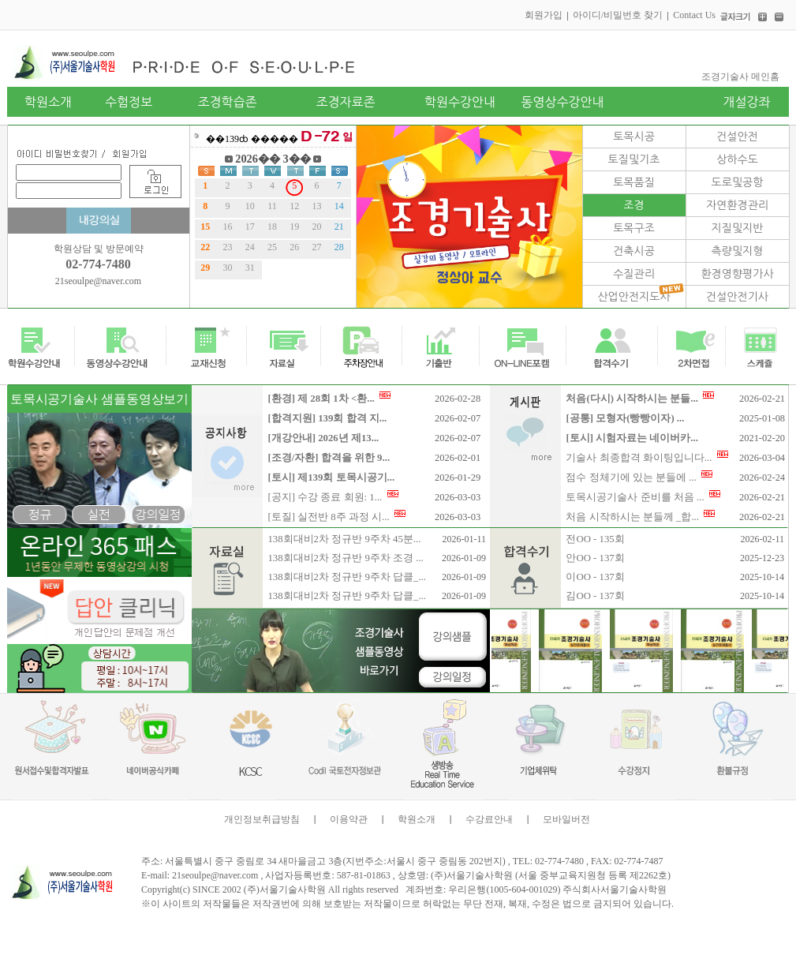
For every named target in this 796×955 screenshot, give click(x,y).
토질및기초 (634, 159)
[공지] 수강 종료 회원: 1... (332, 497)
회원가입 (543, 15)
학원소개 (416, 819)
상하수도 (737, 159)
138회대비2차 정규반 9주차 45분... (343, 539)
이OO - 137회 (595, 576)
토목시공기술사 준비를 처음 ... (643, 497)
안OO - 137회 (595, 558)
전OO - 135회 (595, 539)
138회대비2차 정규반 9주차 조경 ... (345, 558)
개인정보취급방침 (262, 819)
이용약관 (349, 819)
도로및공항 (738, 182)
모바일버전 (566, 819)
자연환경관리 (737, 205)
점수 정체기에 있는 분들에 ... (639, 477)
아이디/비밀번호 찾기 (618, 15)
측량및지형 (738, 251)
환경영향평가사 (737, 273)
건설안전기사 (737, 296)
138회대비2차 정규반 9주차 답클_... (346, 576)
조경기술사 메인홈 (740, 76)
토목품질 (634, 182)
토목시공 (634, 136)
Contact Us (694, 15)
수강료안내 (489, 819)
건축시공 (634, 251)
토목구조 (634, 228)
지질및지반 (738, 228)
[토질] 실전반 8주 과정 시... (336, 516)
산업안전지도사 (633, 296)
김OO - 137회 (595, 595)
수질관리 (634, 273)
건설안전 (737, 136)
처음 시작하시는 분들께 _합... (640, 516)
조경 (633, 205)
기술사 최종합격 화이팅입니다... (646, 457)
